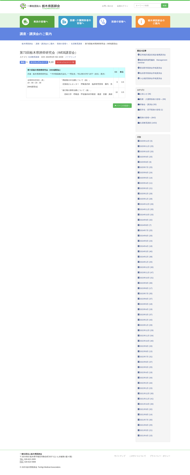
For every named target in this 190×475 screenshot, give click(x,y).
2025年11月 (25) (146, 146)
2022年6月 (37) (145, 362)
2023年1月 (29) (145, 325)
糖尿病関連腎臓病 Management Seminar (153, 61)
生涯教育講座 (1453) (147, 123)
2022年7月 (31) (145, 357)
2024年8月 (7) (144, 225)
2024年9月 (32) (145, 220)
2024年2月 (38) (145, 257)
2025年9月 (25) (145, 157)
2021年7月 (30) (145, 420)
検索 (165, 5)
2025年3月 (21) (145, 188)
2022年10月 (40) (146, 341)
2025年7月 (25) (145, 167)
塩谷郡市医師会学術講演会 (150, 73)
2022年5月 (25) (145, 367)
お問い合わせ (107, 6)
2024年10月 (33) (146, 215)
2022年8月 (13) (145, 351)
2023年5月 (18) (145, 304)
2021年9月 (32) (145, 409)
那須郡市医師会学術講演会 (150, 68)
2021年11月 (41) (146, 399)
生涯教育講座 (76, 44)
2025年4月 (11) (145, 183)
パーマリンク (70, 57)
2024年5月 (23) (145, 241)
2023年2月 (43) (145, 320)
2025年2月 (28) (145, 194)
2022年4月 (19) (145, 372)
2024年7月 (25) (145, 230)
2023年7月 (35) (145, 293)
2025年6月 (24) (145, 172)
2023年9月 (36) (145, 283)
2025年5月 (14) (145, 178)
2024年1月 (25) (145, 262)
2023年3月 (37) (145, 315)
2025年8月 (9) (144, 162)
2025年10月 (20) (146, 151)
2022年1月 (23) (145, 388)
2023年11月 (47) (146, 272)
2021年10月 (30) (146, 404)
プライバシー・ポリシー (160, 456)
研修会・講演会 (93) (147, 104)
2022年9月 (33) (145, 346)
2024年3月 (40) (145, 251)
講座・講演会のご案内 (45, 44)
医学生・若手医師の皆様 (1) (150, 110)
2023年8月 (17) (145, 288)
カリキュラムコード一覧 (65, 62)
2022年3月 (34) (145, 378)
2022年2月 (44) (145, 383)
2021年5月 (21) (145, 430)
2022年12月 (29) (146, 330)
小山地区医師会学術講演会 (150, 78)
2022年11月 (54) (146, 336)
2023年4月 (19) (145, 309)
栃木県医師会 (27, 44)
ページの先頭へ (122, 106)
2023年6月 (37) (145, 299)
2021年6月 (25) (145, 425)
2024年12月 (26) (146, 204)
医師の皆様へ (62, 44)
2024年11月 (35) (146, 209)
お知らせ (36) (144, 94)
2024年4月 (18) (145, 246)
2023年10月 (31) (146, 278)
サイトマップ (119, 456)
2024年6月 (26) (145, 236)
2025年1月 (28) (145, 199)
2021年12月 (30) (146, 393)
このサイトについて (137, 456)
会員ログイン (122, 6)
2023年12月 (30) (146, 267)
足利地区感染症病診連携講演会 (152, 55)
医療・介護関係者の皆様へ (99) (152, 99)
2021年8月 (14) (145, 414)
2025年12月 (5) (145, 141)
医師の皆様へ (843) (147, 118)
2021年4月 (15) (145, 435)
